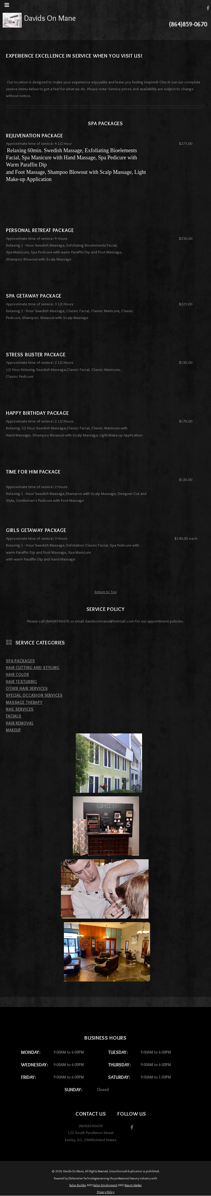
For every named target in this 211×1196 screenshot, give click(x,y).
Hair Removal (20, 723)
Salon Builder (77, 1185)
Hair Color (17, 674)
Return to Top (106, 591)
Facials (13, 716)
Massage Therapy (24, 702)
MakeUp (13, 730)
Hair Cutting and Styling (32, 667)
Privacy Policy (105, 1192)
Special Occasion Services (34, 695)
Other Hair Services (27, 688)
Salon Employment (105, 1185)
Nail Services (20, 709)
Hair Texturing (21, 681)
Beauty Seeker (133, 1185)
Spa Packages (20, 660)
